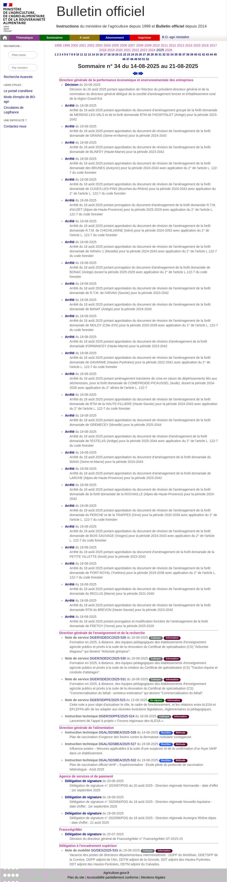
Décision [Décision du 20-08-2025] (71, 85)
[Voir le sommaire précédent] (135, 73)
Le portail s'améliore (22, 91)
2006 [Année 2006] (123, 45)
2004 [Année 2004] (107, 45)
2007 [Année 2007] (131, 45)
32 (164, 54)
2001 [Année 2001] (82, 45)
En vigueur (156, 700)
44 (211, 54)
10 (77, 54)
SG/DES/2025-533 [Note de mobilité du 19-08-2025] (104, 850)
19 (112, 54)
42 (203, 54)
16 (101, 54)
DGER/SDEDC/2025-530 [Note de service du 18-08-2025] (108, 658)
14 (93, 54)
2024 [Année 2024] (151, 50)
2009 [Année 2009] (147, 45)
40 (195, 54)
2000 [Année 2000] (74, 45)
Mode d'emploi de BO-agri (20, 100)
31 (160, 54)
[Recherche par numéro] (22, 67)
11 (81, 54)
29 (152, 54)
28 (148, 54)
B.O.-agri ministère (175, 37)
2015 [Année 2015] (196, 45)
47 (127, 59)
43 (207, 54)
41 (199, 54)
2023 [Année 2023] (143, 50)
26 (140, 54)
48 (131, 59)
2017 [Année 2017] (213, 45)
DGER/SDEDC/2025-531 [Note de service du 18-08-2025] (108, 679)
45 (215, 54)
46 (123, 59)
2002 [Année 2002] (90, 45)
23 (128, 54)
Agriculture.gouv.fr (116, 873)
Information (172, 638)
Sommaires (54, 37)
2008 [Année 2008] (139, 45)
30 (156, 54)
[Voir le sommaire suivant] (140, 73)
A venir (85, 37)
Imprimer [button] (144, 37)
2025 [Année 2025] (160, 50)
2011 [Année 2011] (164, 45)
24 (132, 54)
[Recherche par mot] (22, 54)
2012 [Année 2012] (172, 45)
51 (143, 59)
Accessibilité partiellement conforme (112, 877)
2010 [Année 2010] (156, 45)
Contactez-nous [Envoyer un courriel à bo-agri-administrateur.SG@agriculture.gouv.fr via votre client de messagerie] (15, 126)
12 (85, 54)
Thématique (24, 37)
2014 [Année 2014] (188, 45)
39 (191, 54)
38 (187, 54)
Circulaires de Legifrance (17, 110)
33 (167, 54)
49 (135, 59)
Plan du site (75, 877)
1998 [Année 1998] (58, 45)
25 (136, 54)
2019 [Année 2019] (110, 50)
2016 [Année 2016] (205, 45)
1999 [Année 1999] (66, 45)
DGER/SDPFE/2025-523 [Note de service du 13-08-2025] (107, 700)
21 (120, 54)
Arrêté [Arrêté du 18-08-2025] (69, 105)
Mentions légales (153, 877)
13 (89, 54)
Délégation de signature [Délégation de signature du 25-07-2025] (83, 834)
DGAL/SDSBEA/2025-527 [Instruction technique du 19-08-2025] (117, 744)
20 (116, 54)
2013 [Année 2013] (180, 45)
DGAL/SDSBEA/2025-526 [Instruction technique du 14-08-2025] (117, 732)
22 (124, 54)
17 (105, 54)
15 (97, 54)
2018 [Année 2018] (102, 50)
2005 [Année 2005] (115, 45)
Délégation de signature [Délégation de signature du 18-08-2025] (83, 797)
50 (139, 59)
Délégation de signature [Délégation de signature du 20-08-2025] (83, 781)
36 (179, 54)
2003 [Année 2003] (98, 45)
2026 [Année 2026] (168, 50)
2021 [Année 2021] (127, 50)
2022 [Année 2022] (135, 50)
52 (147, 59)
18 (108, 54)
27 (144, 54)
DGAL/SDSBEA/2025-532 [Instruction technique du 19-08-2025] (117, 760)
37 (183, 54)
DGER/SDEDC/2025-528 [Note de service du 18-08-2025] (108, 637)
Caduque (156, 638)
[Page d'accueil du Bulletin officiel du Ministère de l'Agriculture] (4, 38)
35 (176, 54)
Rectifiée (166, 732)
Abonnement (114, 37)
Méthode (180, 732)
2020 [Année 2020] (119, 50)
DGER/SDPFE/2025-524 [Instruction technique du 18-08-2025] (116, 716)
